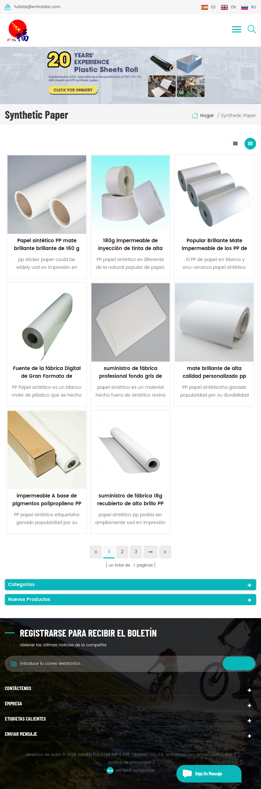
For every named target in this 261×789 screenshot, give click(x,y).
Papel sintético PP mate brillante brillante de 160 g (46, 245)
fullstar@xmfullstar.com (32, 7)
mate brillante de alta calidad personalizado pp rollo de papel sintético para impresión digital (214, 380)
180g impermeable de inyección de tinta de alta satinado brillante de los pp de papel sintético (130, 252)
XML (228, 755)
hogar (202, 115)
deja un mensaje (199, 774)
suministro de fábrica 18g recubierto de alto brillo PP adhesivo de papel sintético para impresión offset (130, 507)
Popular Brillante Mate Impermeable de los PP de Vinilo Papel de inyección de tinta (214, 252)
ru (248, 7)
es (208, 7)
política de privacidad (129, 762)
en (228, 7)
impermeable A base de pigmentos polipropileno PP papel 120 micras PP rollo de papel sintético (46, 507)
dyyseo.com (208, 755)
